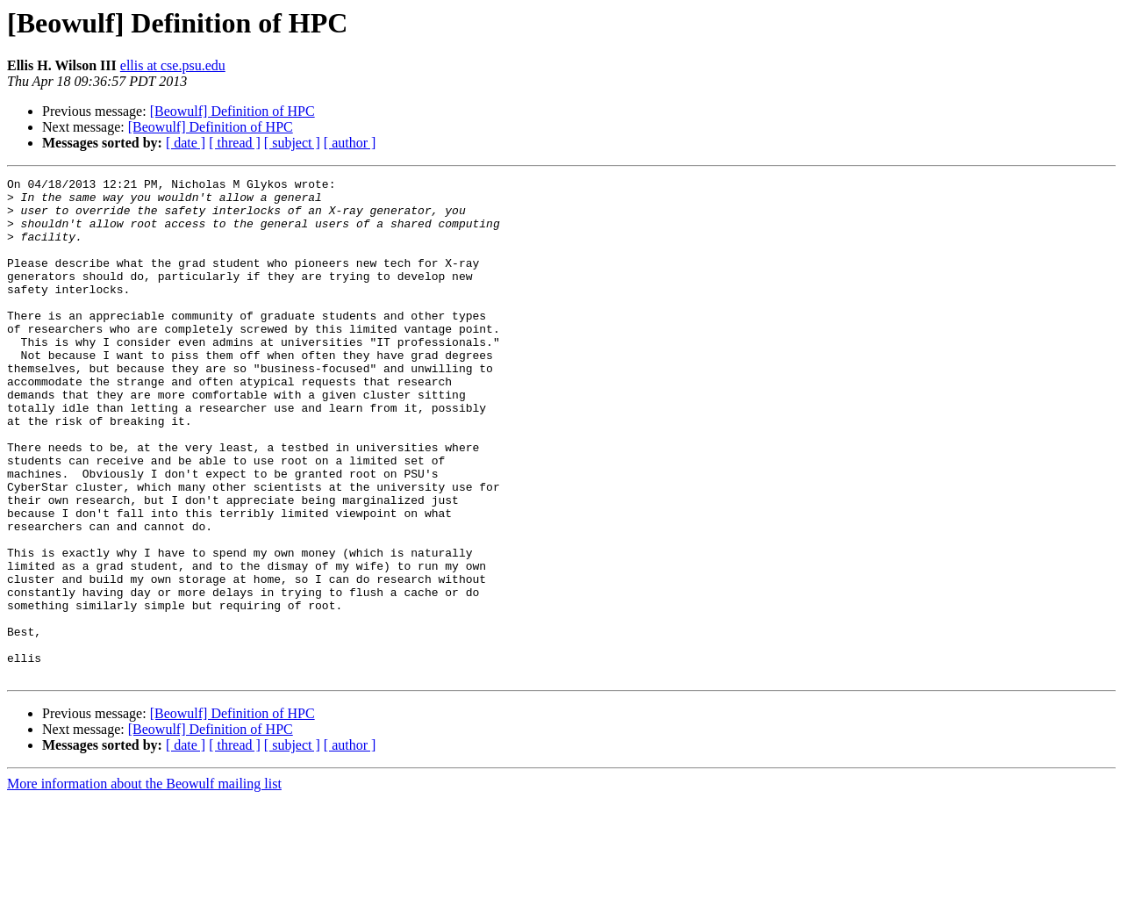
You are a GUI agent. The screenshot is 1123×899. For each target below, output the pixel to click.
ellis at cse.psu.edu (172, 65)
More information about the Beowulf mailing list (144, 883)
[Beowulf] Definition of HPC (232, 111)
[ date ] (185, 142)
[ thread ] (235, 142)
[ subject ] (292, 142)
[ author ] (350, 142)
